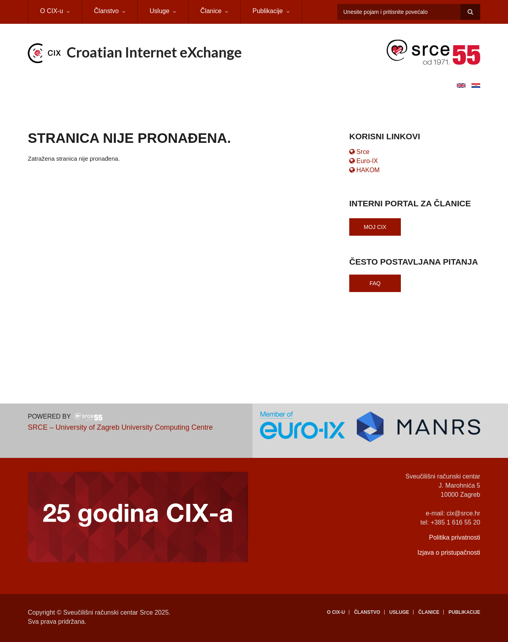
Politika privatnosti (454, 537)
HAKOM (364, 170)
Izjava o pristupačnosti (449, 552)
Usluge (159, 11)
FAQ (375, 283)
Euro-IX (363, 161)
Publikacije (267, 11)
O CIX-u (51, 11)
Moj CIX (375, 227)
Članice (210, 11)
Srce (359, 151)
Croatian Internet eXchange (154, 52)
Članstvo (106, 11)
